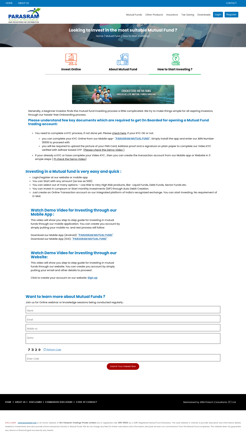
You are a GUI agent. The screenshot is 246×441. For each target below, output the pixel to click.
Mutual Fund (113, 36)
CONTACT (231, 3)
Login (218, 14)
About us (20, 402)
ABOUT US (23, 3)
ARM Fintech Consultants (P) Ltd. (218, 402)
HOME (9, 3)
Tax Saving (187, 15)
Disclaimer (35, 402)
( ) (69, 159)
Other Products (154, 15)
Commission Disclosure (59, 402)
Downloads (203, 15)
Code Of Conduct (86, 402)
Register (231, 14)
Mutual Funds (134, 15)
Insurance (172, 15)
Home (99, 36)
